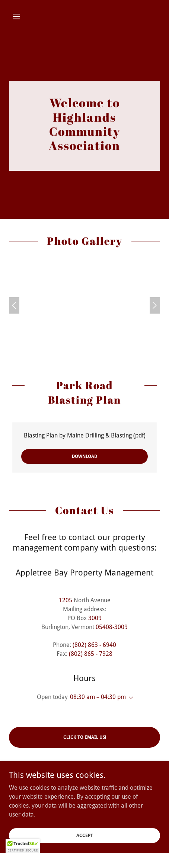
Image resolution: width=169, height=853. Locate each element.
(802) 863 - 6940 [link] (94, 644)
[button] (20, 16)
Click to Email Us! (84, 737)
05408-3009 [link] (112, 627)
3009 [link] (95, 618)
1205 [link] (65, 600)
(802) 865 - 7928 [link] (90, 653)
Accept (84, 835)
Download (84, 456)
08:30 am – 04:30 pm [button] (98, 696)
